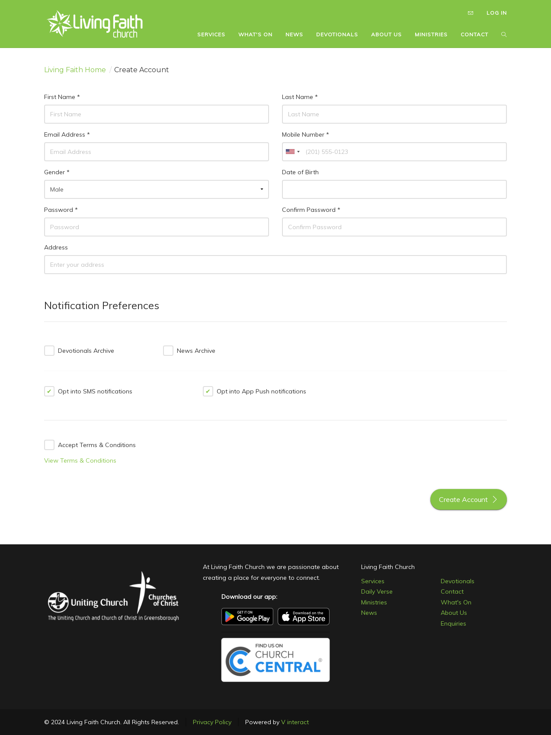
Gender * (57, 172)
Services (372, 581)
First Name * (62, 97)
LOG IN (497, 13)
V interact (295, 722)
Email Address (67, 134)
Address (56, 247)
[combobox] (292, 152)
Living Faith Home (75, 70)
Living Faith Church (388, 567)
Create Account (468, 499)
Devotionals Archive (79, 350)
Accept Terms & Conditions (90, 445)
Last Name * (300, 97)
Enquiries (453, 623)
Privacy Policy (212, 722)
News (369, 613)
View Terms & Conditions (80, 460)
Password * (61, 210)
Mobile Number (305, 134)
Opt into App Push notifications (254, 391)
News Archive (189, 350)
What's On (456, 602)
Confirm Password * (311, 210)
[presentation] (229, 455)
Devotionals (457, 581)
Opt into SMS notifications (88, 391)
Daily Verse (377, 591)
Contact (452, 591)
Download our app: (249, 597)
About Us (454, 613)
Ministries (374, 602)
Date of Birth (300, 172)
